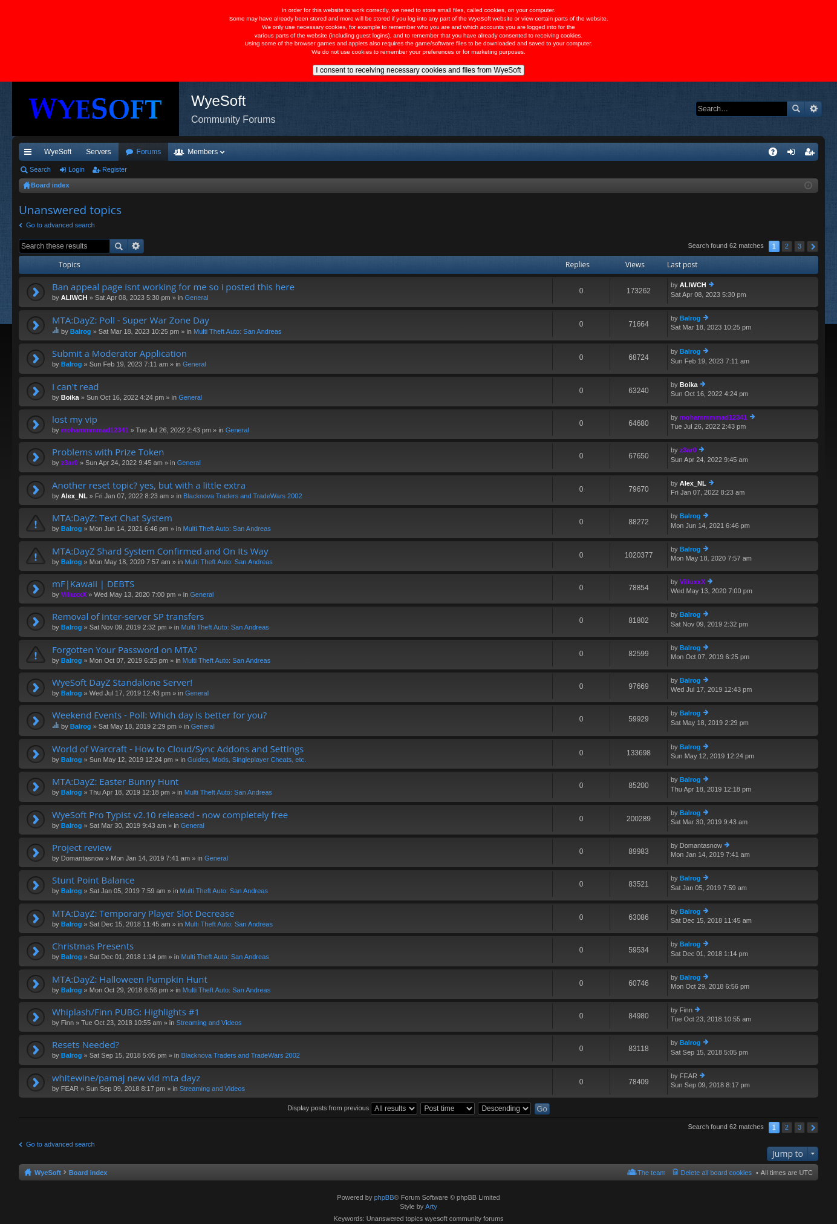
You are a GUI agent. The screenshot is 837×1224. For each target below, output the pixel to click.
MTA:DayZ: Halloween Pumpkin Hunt (129, 979)
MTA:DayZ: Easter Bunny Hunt (115, 781)
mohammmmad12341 (95, 430)
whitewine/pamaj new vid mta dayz (126, 1078)
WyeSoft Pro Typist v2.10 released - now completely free (170, 815)
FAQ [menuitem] (777, 154)
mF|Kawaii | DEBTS (93, 584)
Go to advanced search (60, 225)
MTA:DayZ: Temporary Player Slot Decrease (143, 913)
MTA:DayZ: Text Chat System (112, 518)
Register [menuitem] (812, 154)
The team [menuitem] (651, 1172)
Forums (214, 152)
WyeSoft (57, 152)
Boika (70, 397)
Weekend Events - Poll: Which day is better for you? (159, 715)
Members (268, 152)
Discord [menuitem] (164, 152)
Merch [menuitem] (708, 152)
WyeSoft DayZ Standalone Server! (122, 682)
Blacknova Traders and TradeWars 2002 (242, 496)
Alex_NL (74, 496)
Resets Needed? (85, 1044)
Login (76, 169)
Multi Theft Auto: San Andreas (237, 331)
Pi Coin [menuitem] (745, 152)
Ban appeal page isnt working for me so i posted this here (173, 287)
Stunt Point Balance (93, 880)
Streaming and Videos (208, 1022)
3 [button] (799, 246)
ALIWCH (74, 297)
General (197, 297)
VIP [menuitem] (131, 152)
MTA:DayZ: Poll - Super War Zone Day (130, 320)
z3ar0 (69, 462)
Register (114, 169)
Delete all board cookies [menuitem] (716, 1172)
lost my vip (74, 419)
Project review (82, 847)
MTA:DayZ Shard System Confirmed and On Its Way (160, 551)
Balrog (80, 331)
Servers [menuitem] (98, 152)
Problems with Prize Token (108, 452)
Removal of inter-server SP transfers (128, 616)
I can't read (75, 386)
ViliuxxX (74, 594)
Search (796, 109)
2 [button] (787, 246)
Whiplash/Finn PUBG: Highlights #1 (126, 1012)
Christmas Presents (93, 946)
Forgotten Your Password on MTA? (124, 650)
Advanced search (813, 109)
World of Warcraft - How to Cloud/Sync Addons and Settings (178, 749)
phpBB (384, 1197)
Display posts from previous (352, 1108)
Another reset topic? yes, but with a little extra (149, 485)
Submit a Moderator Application (119, 353)
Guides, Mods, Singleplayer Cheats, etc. (246, 759)
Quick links (30, 154)
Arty (431, 1206)
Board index (88, 1172)
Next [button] (812, 246)
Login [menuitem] (793, 154)
